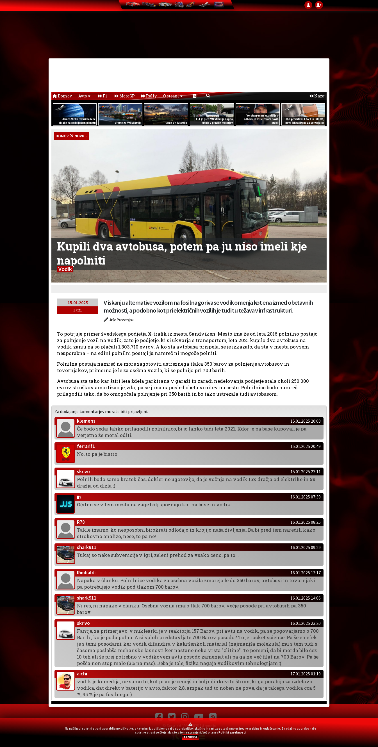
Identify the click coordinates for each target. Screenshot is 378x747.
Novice (80, 135)
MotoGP (125, 96)
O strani (173, 96)
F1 (102, 96)
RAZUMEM (190, 737)
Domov (62, 96)
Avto (84, 96)
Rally (149, 96)
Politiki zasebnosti (232, 732)
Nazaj (317, 96)
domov (62, 135)
